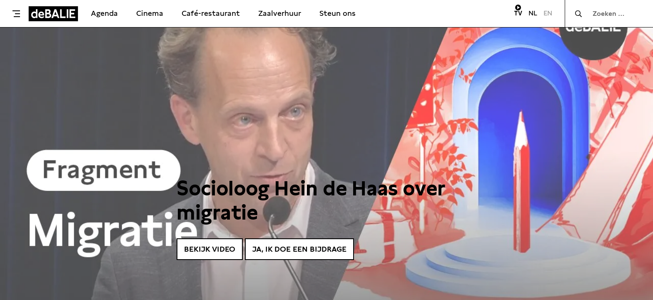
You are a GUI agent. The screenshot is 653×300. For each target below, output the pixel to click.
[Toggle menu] (16, 13)
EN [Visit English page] (547, 13)
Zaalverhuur (279, 13)
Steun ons (337, 13)
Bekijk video (209, 249)
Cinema (149, 13)
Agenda (104, 13)
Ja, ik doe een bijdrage (299, 249)
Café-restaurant (211, 13)
